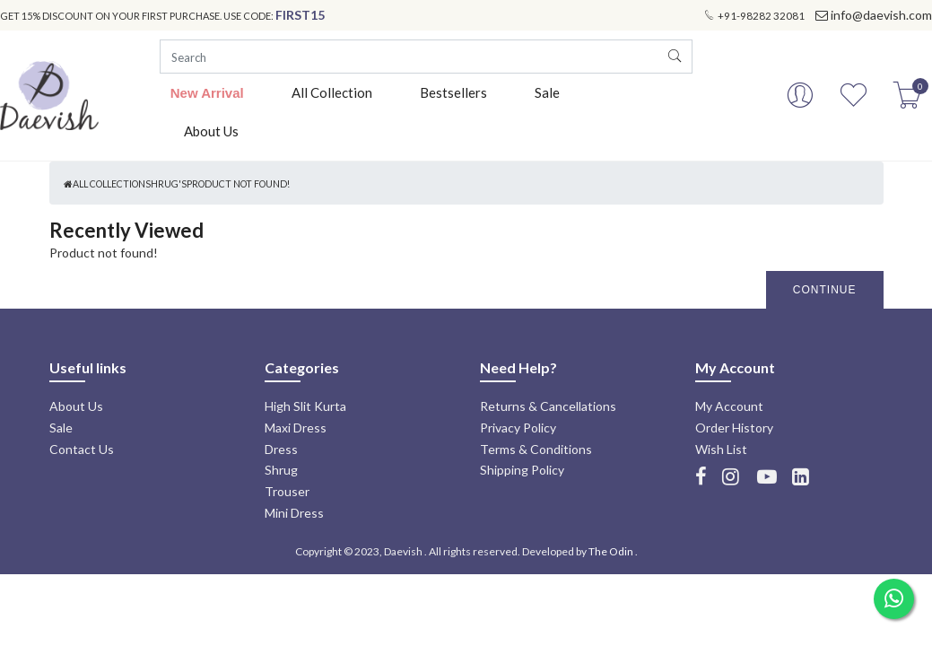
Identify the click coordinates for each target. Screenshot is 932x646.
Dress (281, 449)
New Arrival (207, 92)
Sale (547, 92)
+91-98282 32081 (761, 16)
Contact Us (81, 449)
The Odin (610, 551)
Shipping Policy (522, 469)
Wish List (721, 449)
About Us (211, 131)
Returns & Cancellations (548, 406)
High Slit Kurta (305, 406)
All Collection (332, 92)
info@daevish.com (881, 14)
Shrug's (166, 184)
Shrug (281, 469)
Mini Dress (294, 512)
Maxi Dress (296, 427)
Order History (734, 427)
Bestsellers (453, 92)
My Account (729, 406)
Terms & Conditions (536, 449)
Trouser (287, 491)
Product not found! (238, 184)
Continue (825, 290)
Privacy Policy (518, 427)
